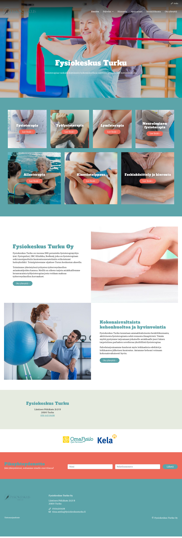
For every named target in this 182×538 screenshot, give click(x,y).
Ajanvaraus (136, 11)
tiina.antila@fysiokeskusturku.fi (67, 513)
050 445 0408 (47, 417)
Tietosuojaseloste (12, 519)
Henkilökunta (153, 11)
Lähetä (170, 468)
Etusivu (95, 11)
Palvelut (107, 11)
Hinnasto (122, 11)
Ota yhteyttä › (22, 285)
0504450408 (57, 510)
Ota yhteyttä (171, 11)
